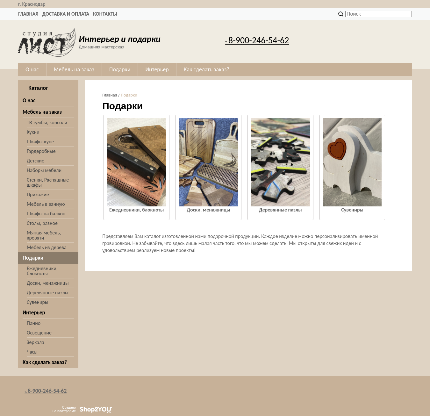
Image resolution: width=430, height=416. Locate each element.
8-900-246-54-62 (257, 40)
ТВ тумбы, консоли (47, 122)
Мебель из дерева (47, 247)
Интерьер (34, 312)
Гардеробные (41, 151)
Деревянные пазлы (47, 293)
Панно (33, 323)
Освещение (39, 333)
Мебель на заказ (42, 112)
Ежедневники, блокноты (42, 270)
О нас (29, 100)
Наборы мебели (44, 170)
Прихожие (38, 194)
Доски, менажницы (48, 283)
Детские (35, 161)
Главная (28, 14)
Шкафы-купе (40, 142)
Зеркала (35, 342)
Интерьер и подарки (120, 39)
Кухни (33, 132)
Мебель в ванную (46, 204)
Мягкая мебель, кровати (44, 235)
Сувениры (37, 302)
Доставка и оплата (65, 14)
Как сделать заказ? (45, 362)
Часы (32, 352)
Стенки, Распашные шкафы (48, 182)
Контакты (105, 14)
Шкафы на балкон (46, 214)
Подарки (33, 258)
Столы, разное (42, 223)
